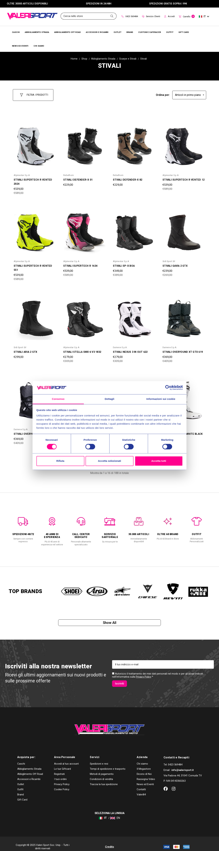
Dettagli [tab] (109, 398)
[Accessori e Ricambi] (97, 32)
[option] (23, 526)
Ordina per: (163, 93)
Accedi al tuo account (66, 757)
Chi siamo (142, 757)
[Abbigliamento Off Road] (67, 32)
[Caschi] (16, 32)
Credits (109, 840)
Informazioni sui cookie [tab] (160, 398)
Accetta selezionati (109, 460)
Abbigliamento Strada (29, 762)
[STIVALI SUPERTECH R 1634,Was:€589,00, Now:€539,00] (84, 229)
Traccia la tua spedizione (104, 778)
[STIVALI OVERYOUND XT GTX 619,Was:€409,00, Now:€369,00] (184, 315)
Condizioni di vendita (101, 773)
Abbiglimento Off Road (30, 768)
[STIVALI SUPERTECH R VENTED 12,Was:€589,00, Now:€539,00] (184, 143)
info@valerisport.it (182, 764)
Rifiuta (60, 460)
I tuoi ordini (60, 773)
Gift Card (22, 793)
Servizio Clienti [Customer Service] (151, 16)
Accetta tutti (158, 460)
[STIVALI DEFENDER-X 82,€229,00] (134, 143)
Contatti (141, 783)
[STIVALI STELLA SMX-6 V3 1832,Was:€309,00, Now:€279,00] (84, 315)
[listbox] (189, 93)
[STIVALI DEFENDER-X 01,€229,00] (84, 143)
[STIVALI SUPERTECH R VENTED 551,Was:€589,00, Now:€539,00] (35, 229)
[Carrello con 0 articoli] (187, 17)
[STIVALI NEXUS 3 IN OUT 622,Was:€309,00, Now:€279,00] (134, 315)
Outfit (20, 783)
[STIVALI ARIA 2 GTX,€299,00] (35, 315)
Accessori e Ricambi (28, 773)
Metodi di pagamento (102, 768)
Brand (20, 788)
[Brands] (129, 32)
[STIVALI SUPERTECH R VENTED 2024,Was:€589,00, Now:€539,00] (35, 143)
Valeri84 (141, 788)
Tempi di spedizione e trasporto (107, 762)
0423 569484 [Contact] (129, 16)
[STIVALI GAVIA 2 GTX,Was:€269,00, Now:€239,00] (184, 229)
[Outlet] (117, 32)
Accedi (169, 16)
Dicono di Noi (144, 768)
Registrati (59, 768)
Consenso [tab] (58, 398)
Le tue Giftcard (62, 762)
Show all (109, 622)
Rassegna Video (146, 773)
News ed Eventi (145, 778)
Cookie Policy (61, 783)
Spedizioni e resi (99, 757)
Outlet (20, 778)
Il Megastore (144, 762)
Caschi (21, 757)
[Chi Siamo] (39, 45)
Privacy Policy (143, 677)
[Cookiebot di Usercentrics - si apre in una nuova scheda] (168, 387)
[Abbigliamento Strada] (37, 32)
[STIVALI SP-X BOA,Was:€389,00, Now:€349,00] (134, 229)
